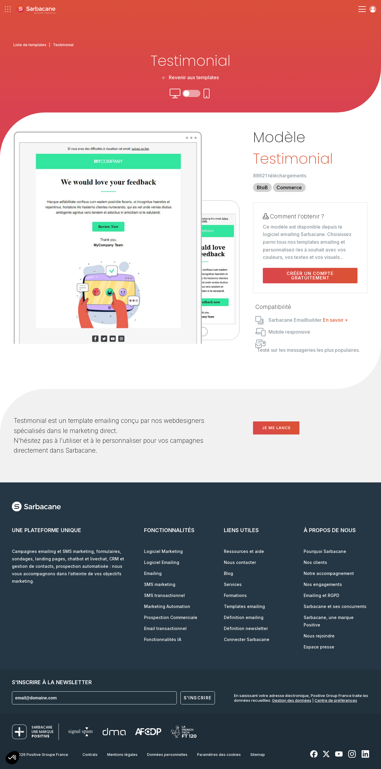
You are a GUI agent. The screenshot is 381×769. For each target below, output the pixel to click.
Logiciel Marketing (163, 551)
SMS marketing (159, 584)
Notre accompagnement (329, 573)
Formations (235, 595)
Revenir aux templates (190, 77)
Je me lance (276, 427)
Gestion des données (291, 700)
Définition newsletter (246, 628)
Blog (228, 573)
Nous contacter (240, 562)
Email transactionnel (165, 628)
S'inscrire (198, 697)
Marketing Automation (167, 606)
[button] (12, 758)
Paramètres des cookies (219, 754)
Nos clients (315, 562)
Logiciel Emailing (161, 562)
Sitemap (257, 754)
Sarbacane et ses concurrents (335, 606)
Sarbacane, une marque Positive (329, 621)
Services (233, 584)
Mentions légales (122, 754)
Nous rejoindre (319, 635)
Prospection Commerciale (170, 617)
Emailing (153, 573)
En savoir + (335, 320)
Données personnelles (167, 754)
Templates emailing (244, 606)
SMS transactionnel (164, 595)
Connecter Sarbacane (246, 639)
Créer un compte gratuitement (310, 275)
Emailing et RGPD (321, 595)
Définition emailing (243, 617)
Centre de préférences (336, 700)
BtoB (262, 187)
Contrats (90, 754)
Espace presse (319, 646)
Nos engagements (323, 584)
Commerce (289, 187)
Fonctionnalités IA (162, 639)
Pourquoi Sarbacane (325, 551)
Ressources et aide (244, 551)
